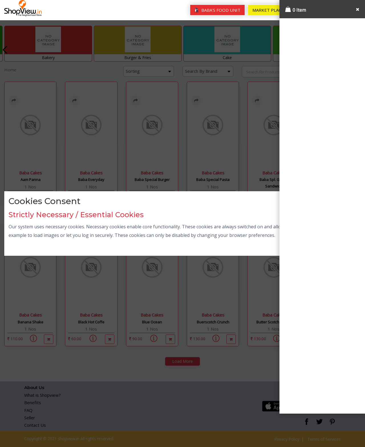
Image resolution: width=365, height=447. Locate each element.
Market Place (268, 10)
